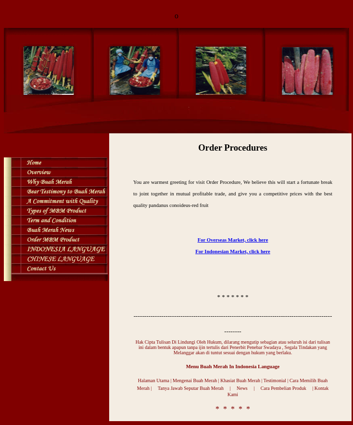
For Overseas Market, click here (233, 240)
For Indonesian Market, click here (232, 251)
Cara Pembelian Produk (283, 388)
